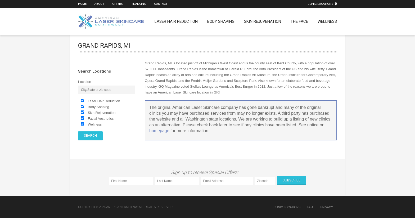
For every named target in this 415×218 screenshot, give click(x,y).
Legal (310, 207)
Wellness (327, 21)
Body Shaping (220, 21)
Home (82, 4)
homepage (159, 130)
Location (84, 82)
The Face (299, 21)
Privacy (327, 207)
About (99, 4)
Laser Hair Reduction (176, 21)
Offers (117, 4)
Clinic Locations (320, 4)
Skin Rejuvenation (262, 21)
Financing (138, 4)
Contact (161, 4)
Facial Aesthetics (101, 119)
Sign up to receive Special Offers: (206, 172)
